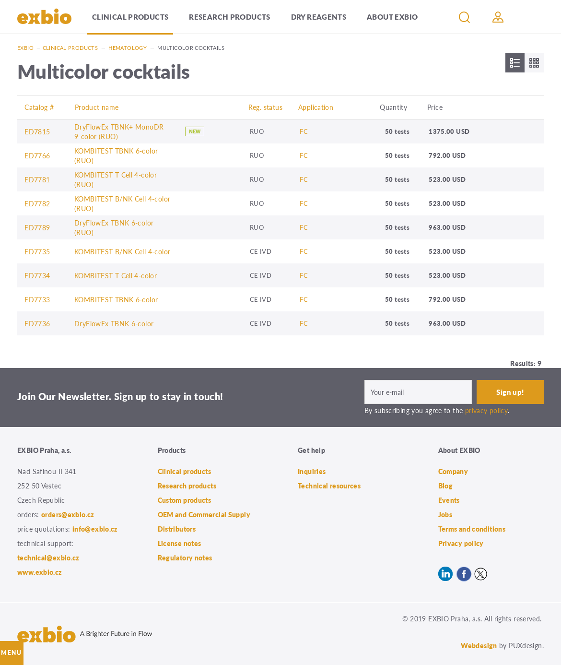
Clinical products (130, 17)
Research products (229, 17)
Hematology (127, 47)
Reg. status (265, 107)
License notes (179, 543)
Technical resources (329, 485)
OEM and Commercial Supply (204, 514)
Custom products (184, 500)
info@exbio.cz (95, 529)
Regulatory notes (185, 557)
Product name (97, 107)
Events (449, 500)
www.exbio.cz (39, 572)
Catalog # (39, 107)
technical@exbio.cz (48, 557)
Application (315, 107)
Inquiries (312, 471)
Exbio (25, 47)
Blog (445, 485)
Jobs (445, 514)
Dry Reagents (319, 17)
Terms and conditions (472, 529)
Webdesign (479, 645)
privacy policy (486, 410)
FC (304, 131)
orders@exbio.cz (67, 514)
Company (453, 471)
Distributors (177, 529)
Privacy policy (461, 543)
